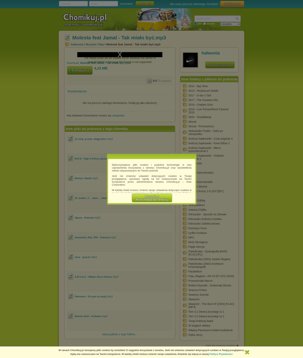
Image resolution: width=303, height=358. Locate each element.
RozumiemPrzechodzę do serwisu (152, 198)
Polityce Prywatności (221, 354)
